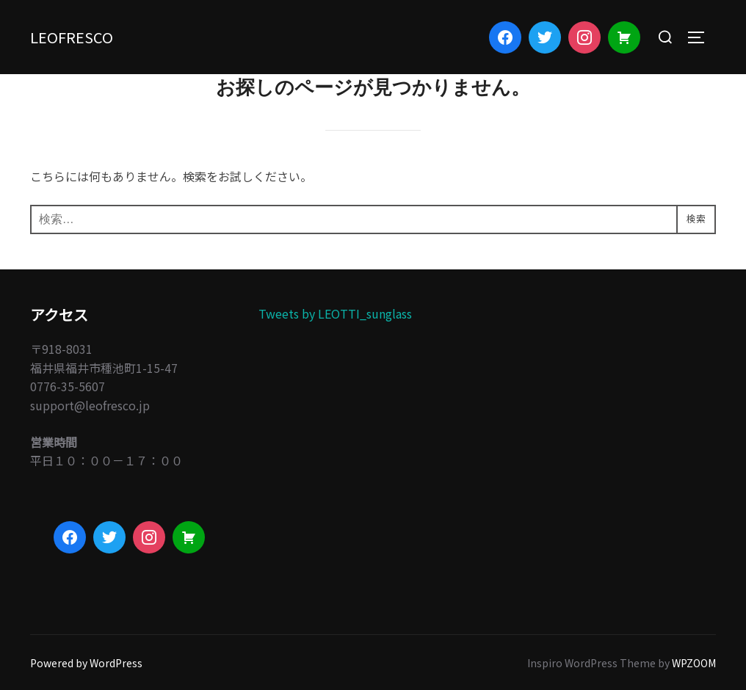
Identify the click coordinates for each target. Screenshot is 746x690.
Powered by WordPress (86, 663)
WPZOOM (694, 663)
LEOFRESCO (85, 36)
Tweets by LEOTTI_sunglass (335, 313)
